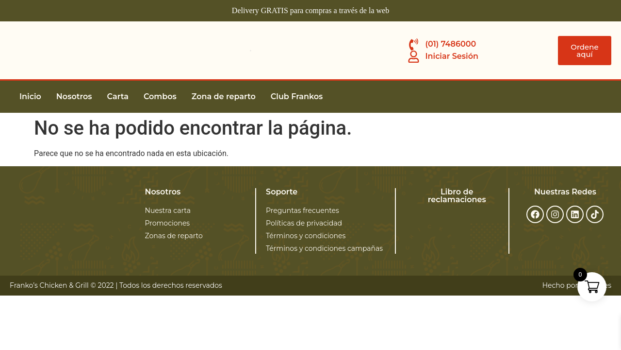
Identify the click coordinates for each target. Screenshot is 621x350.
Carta (118, 96)
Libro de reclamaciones (457, 195)
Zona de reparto (224, 96)
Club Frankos (297, 96)
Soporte (281, 191)
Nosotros (74, 96)
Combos (160, 96)
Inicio (30, 96)
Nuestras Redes (565, 191)
